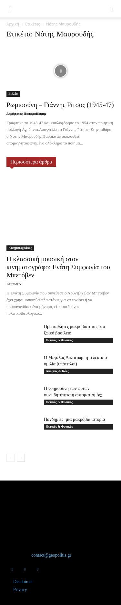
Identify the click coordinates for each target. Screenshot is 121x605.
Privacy (20, 589)
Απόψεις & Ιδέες (57, 371)
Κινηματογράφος (20, 248)
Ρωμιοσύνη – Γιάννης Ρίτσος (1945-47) (60, 105)
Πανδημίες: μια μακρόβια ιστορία (74, 419)
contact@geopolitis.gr (51, 555)
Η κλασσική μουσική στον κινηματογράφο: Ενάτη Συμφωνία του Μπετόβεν (58, 267)
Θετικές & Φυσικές (59, 340)
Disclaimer (23, 581)
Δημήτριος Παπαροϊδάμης (26, 113)
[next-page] (21, 458)
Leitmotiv (13, 284)
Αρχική (12, 24)
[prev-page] (10, 458)
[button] (10, 8)
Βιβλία (13, 93)
